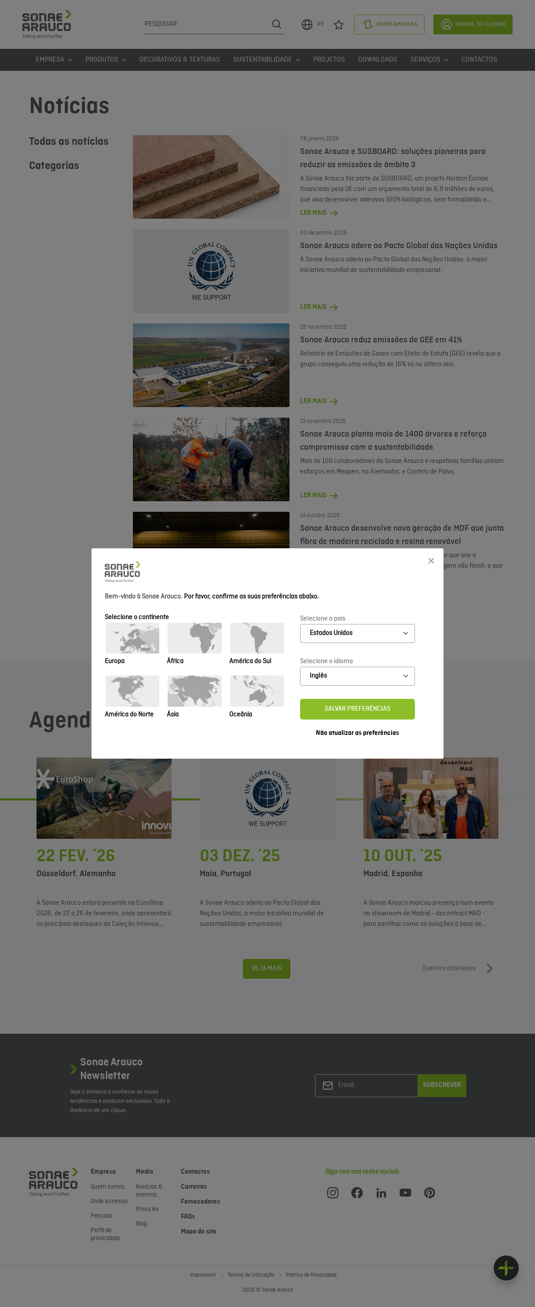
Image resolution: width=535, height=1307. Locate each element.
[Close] (431, 560)
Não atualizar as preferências (357, 733)
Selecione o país (322, 618)
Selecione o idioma (326, 661)
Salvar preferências (357, 708)
